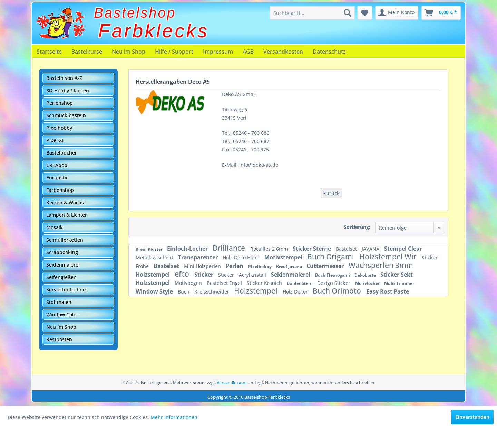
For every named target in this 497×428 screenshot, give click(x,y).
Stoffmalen (58, 302)
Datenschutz (329, 51)
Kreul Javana (289, 266)
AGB (248, 51)
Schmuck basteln (66, 115)
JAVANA (371, 248)
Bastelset (347, 248)
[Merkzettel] (364, 13)
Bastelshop (135, 12)
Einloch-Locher (188, 248)
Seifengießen (61, 277)
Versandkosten (283, 51)
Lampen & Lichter (66, 215)
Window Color (62, 314)
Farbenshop (60, 190)
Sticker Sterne (312, 248)
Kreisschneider (212, 291)
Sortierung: (357, 227)
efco (183, 274)
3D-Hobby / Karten (67, 90)
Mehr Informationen (173, 417)
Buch (184, 291)
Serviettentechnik (66, 289)
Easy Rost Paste (387, 291)
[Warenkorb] (441, 13)
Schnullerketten (64, 239)
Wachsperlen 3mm (381, 265)
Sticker (204, 274)
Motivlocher (368, 283)
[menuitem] (312, 13)
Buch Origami (331, 256)
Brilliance (230, 248)
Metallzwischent (155, 257)
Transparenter (198, 257)
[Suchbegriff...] (312, 13)
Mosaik (54, 227)
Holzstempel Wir (388, 256)
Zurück (331, 193)
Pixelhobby (59, 127)
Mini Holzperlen (203, 266)
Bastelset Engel (225, 283)
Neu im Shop (128, 51)
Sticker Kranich (265, 283)
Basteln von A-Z (64, 78)
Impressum (218, 51)
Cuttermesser (325, 266)
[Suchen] (347, 13)
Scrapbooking (62, 252)
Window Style (155, 291)
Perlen (235, 266)
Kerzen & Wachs (65, 202)
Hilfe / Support (174, 51)
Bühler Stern (300, 283)
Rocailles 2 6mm (269, 248)
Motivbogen (189, 283)
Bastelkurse (86, 51)
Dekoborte (365, 275)
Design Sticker (334, 283)
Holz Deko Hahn (242, 257)
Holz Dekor (296, 291)
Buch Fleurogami (333, 275)
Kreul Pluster (150, 249)
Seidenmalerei (63, 264)
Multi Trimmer (399, 283)
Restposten (59, 339)
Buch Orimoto (338, 291)
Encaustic (57, 177)
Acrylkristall (253, 274)
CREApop (56, 165)
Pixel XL (55, 140)
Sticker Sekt (396, 274)
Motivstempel (284, 257)
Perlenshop (59, 103)
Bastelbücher (61, 152)
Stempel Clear (403, 248)
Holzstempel (153, 274)
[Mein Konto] (396, 13)
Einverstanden (472, 416)
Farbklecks (153, 30)
